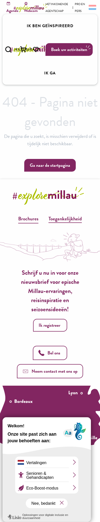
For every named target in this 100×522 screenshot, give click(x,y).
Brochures (28, 218)
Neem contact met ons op (50, 371)
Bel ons (49, 352)
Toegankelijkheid (65, 218)
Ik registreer (49, 325)
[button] (8, 49)
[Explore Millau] (31, 8)
